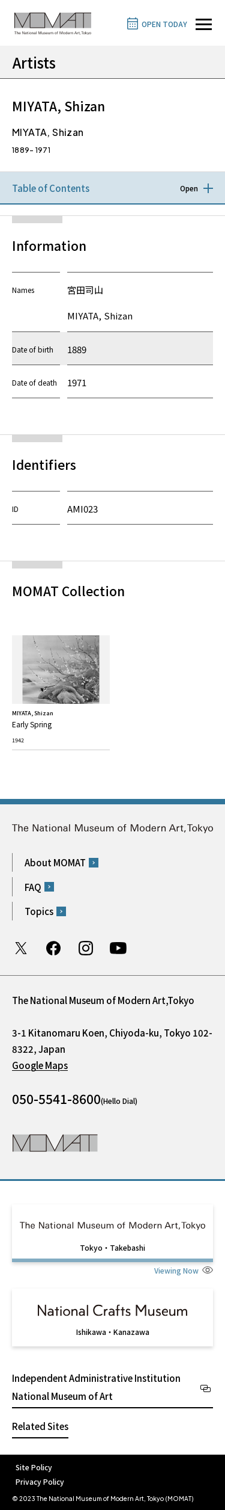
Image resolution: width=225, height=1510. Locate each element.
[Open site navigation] (204, 24)
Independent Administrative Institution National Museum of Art (96, 1387)
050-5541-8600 (56, 1098)
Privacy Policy (40, 1481)
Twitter (21, 948)
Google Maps (40, 1065)
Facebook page (53, 948)
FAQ (33, 887)
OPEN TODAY (164, 24)
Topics (39, 911)
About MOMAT (55, 862)
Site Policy (34, 1467)
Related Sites (40, 1426)
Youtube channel (118, 948)
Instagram (86, 948)
